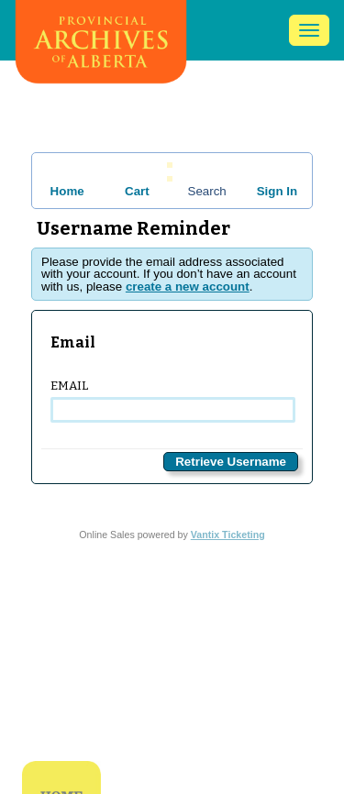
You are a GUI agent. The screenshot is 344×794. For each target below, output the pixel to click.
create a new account (188, 286)
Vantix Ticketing (228, 534)
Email (172, 400)
